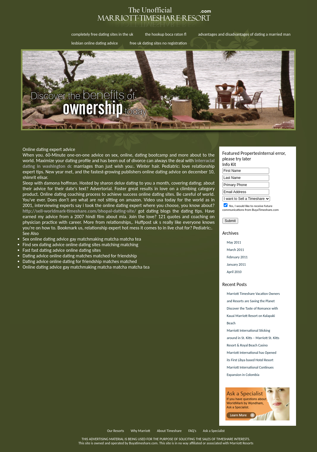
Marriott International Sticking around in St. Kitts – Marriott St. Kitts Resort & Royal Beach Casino (253, 337)
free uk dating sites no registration (158, 43)
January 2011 (236, 264)
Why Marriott (140, 431)
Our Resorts (115, 431)
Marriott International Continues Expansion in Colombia (250, 371)
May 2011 (234, 242)
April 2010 (234, 272)
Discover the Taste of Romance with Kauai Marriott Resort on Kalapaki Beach (252, 315)
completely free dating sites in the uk (102, 34)
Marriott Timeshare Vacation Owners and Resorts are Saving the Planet (253, 297)
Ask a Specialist (214, 431)
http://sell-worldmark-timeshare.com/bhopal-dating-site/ (79, 211)
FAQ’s (192, 431)
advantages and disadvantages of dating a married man (244, 34)
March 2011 (235, 250)
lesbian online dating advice (94, 43)
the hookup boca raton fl (165, 34)
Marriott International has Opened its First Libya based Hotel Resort (252, 356)
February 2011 (237, 257)
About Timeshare (169, 431)
